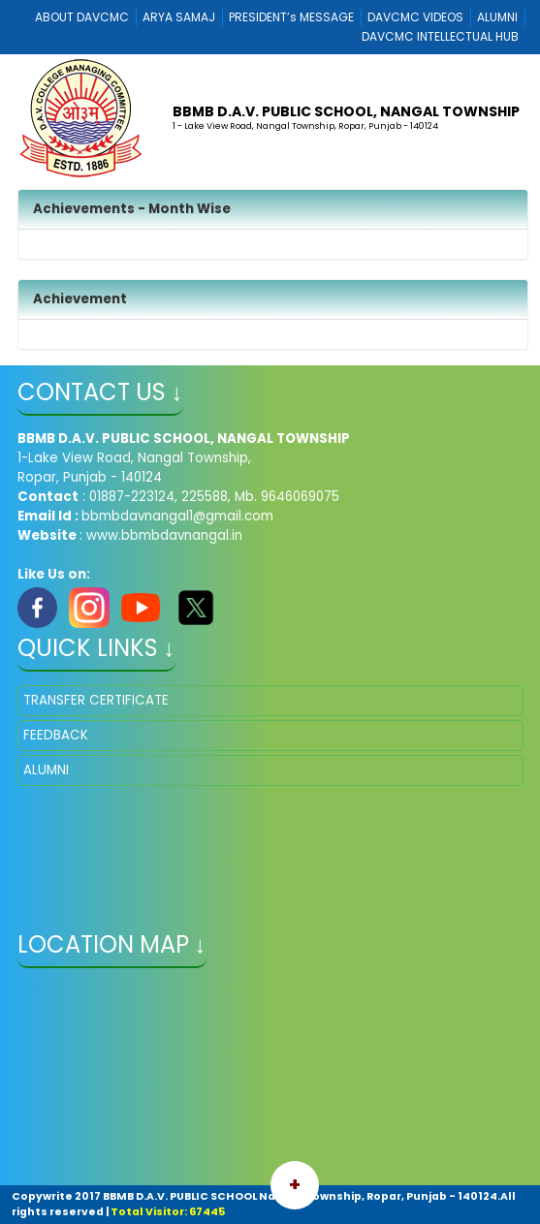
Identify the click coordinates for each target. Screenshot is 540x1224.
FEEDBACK (55, 735)
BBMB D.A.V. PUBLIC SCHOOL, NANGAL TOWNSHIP (346, 111)
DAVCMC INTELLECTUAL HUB (440, 36)
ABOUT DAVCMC (82, 17)
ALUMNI (497, 17)
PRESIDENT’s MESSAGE (291, 17)
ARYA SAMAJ (179, 17)
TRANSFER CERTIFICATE (96, 700)
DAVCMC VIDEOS (415, 17)
